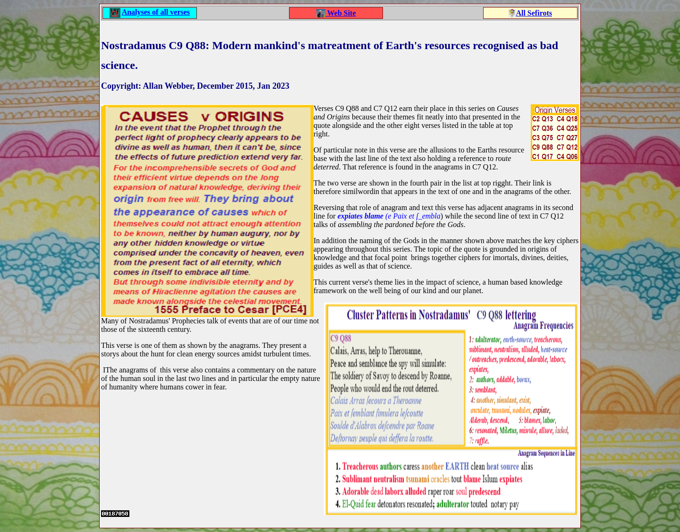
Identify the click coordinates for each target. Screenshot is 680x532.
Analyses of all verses (156, 12)
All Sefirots (534, 13)
